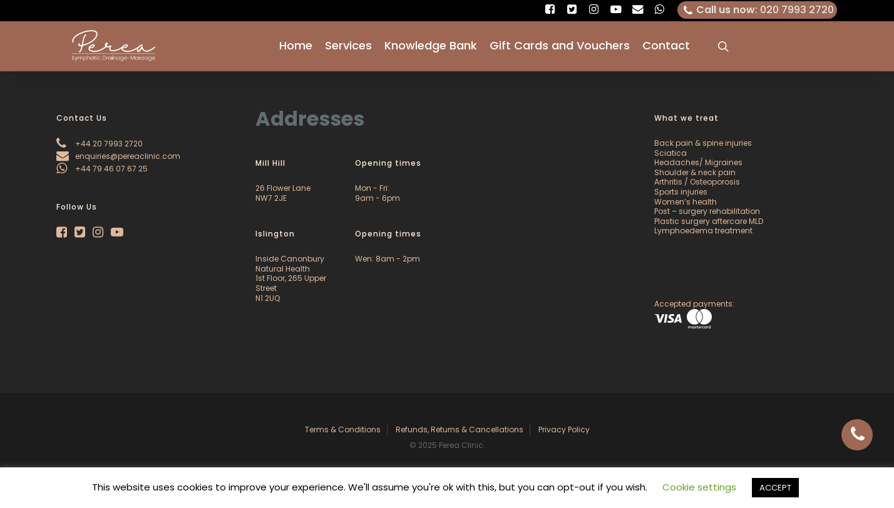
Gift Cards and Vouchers (560, 46)
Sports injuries (680, 191)
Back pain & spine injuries (703, 143)
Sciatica (670, 153)
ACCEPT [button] (775, 488)
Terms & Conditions (343, 429)
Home (295, 46)
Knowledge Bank (430, 46)
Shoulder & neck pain (695, 172)
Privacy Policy (564, 429)
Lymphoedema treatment (703, 230)
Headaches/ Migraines (698, 162)
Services (348, 46)
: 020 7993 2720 (757, 10)
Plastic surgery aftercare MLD (708, 221)
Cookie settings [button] (699, 487)
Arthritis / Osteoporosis (697, 181)
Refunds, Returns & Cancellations (459, 429)
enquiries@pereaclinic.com (118, 156)
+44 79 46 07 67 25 (102, 168)
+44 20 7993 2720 (99, 143)
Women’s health (685, 201)
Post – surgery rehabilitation (707, 211)
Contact (666, 46)
